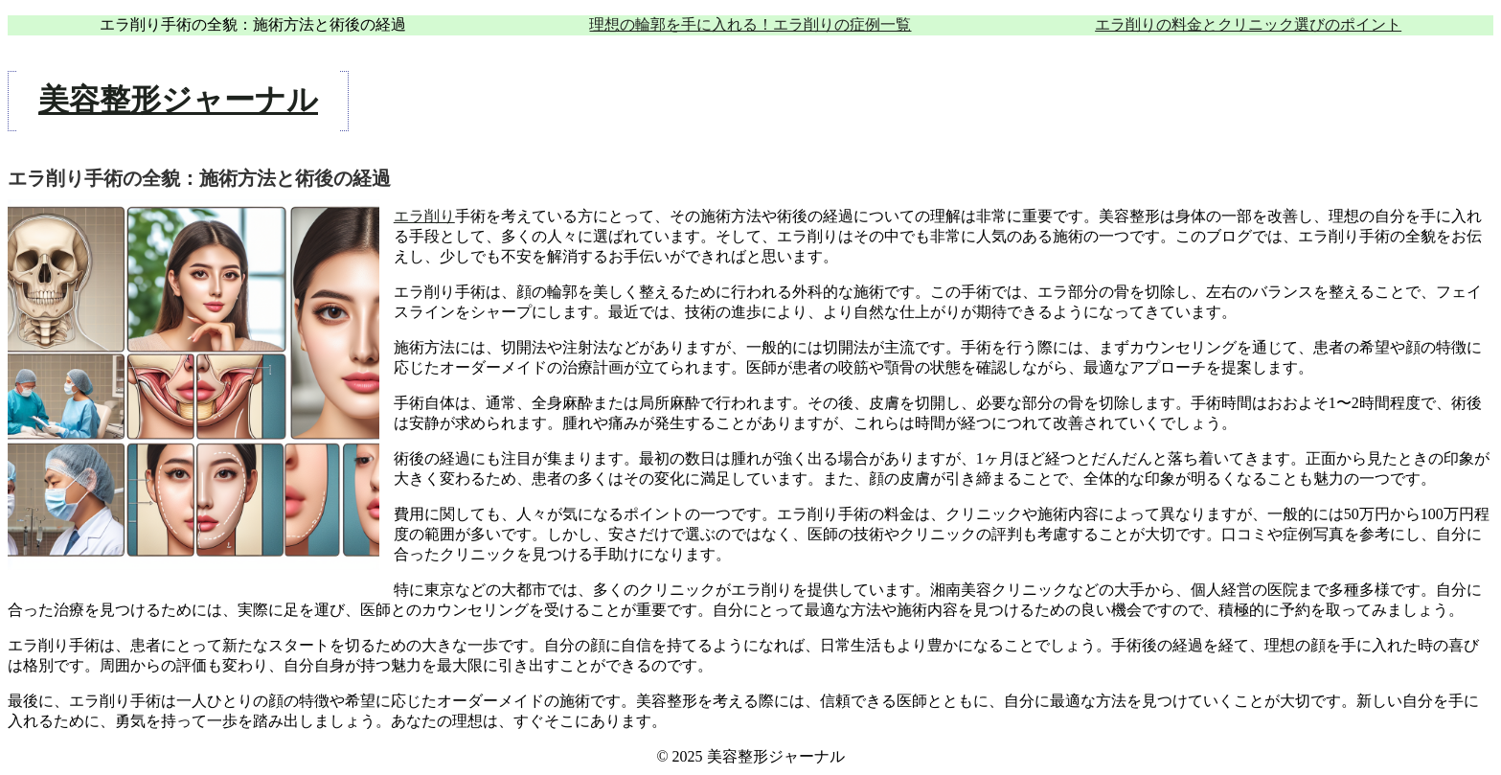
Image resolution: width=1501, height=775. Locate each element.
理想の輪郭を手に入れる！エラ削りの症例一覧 (750, 24)
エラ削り (424, 216)
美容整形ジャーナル (178, 99)
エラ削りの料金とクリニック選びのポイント (1248, 24)
